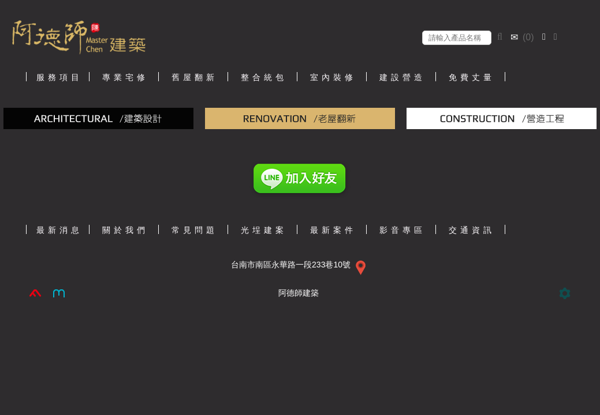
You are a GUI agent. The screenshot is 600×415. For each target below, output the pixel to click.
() (523, 37)
